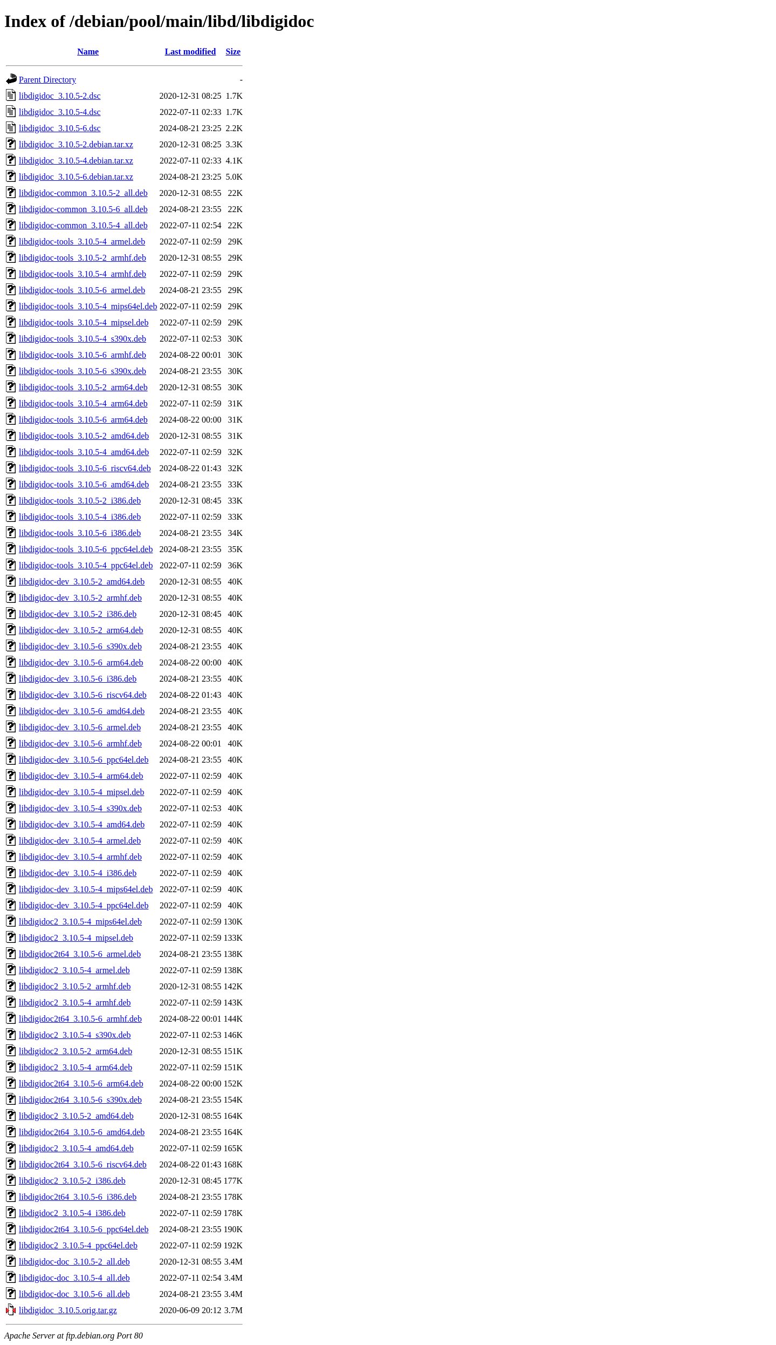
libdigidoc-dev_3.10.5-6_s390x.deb (80, 646)
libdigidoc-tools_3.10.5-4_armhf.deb (82, 273)
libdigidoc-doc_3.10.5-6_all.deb (74, 1294)
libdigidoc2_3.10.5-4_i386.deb (72, 1213)
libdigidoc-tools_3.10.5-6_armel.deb (82, 290)
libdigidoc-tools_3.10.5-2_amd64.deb (84, 435)
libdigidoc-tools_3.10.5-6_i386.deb (80, 533)
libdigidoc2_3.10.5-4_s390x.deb (75, 1035)
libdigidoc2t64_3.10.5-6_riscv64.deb (83, 1164)
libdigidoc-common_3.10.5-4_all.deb (83, 225)
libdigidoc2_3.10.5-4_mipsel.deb (76, 937)
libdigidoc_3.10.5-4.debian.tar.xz (76, 160)
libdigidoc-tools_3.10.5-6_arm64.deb (83, 419)
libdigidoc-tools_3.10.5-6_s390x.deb (82, 371)
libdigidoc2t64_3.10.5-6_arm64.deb (81, 1083)
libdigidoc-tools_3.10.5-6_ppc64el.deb (86, 549)
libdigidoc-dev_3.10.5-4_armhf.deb (80, 856)
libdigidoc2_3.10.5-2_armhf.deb (75, 986)
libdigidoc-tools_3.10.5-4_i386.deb (80, 516)
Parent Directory (47, 79)
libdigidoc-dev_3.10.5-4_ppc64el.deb (83, 905)
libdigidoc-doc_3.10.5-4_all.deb (74, 1277)
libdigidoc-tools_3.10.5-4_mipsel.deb (83, 322)
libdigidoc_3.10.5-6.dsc (60, 128)
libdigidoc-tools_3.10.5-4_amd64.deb (84, 452)
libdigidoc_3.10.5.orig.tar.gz (68, 1310)
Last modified (190, 51)
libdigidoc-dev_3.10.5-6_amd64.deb (82, 711)
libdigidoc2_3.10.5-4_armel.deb (74, 970)
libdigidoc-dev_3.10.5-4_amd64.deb (82, 824)
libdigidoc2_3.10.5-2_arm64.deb (75, 1051)
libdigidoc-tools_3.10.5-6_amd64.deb (84, 484)
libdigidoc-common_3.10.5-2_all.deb (83, 193)
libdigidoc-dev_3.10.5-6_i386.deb (77, 678)
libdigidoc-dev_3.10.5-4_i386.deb (77, 873)
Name (88, 51)
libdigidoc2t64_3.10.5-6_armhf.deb (80, 1018)
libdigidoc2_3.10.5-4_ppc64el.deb (78, 1245)
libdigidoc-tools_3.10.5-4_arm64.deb (83, 403)
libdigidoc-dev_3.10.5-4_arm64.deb (81, 775)
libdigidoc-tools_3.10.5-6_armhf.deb (82, 354)
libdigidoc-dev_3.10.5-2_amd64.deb (82, 581)
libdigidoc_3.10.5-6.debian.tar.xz (76, 176)
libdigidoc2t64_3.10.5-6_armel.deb (80, 954)
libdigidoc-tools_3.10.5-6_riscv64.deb (85, 468)
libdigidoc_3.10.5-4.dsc (60, 112)
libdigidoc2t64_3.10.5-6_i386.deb (77, 1196)
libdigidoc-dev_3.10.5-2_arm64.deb (81, 630)
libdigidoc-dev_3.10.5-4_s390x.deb (80, 808)
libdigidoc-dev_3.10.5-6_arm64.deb (81, 662)
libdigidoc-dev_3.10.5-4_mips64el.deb (86, 889)
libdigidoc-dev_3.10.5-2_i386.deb (77, 614)
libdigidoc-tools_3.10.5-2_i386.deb (80, 500)
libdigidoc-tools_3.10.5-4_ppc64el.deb (86, 565)
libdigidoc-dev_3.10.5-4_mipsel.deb (81, 792)
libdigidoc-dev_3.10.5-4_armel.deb (80, 840)
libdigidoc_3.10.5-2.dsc (60, 95)
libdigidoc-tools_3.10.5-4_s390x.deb (82, 338)
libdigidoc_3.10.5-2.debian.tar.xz (76, 144)
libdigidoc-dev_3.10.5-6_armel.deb (80, 727)
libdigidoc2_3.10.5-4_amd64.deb (76, 1148)
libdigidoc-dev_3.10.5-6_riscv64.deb (83, 694)
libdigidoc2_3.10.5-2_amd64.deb (76, 1115)
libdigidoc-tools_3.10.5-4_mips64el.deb (88, 306)
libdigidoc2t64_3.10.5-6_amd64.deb (82, 1132)
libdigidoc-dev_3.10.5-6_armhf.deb (80, 743)
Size (233, 51)
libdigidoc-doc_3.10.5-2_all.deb (74, 1261)
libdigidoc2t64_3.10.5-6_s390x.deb (80, 1099)
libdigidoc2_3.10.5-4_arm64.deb (75, 1067)
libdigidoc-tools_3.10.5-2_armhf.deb (82, 257)
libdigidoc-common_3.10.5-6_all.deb (83, 209)
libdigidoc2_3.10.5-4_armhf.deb (75, 1002)
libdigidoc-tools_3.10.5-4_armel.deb (82, 241)
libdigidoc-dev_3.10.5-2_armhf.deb (80, 597)
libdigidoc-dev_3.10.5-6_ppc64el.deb (83, 759)
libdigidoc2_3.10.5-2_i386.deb (72, 1180)
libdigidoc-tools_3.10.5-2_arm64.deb (83, 387)
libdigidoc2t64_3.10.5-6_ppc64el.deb (83, 1229)
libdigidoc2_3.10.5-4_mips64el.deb (80, 921)
